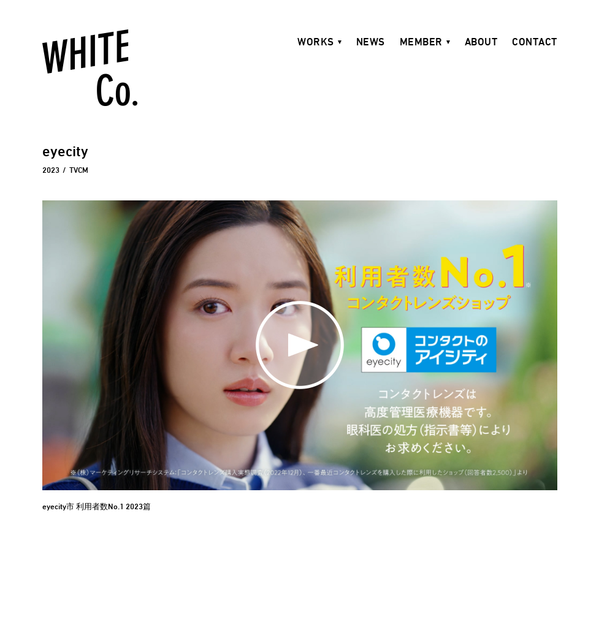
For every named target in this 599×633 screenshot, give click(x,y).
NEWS (370, 42)
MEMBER (421, 42)
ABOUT (481, 42)
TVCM (78, 170)
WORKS (315, 42)
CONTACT (534, 42)
